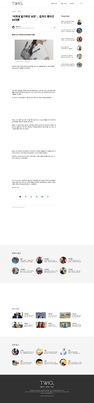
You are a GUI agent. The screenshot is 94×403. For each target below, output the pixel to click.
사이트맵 (62, 390)
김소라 (17, 26)
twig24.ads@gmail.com (49, 393)
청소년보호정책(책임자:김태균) (55, 390)
